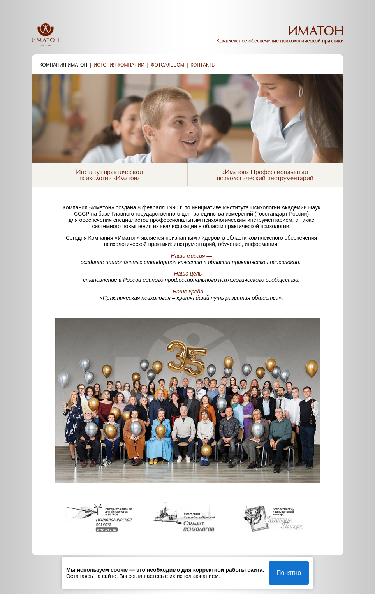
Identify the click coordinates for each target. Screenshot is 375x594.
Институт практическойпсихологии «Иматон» (109, 175)
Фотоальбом (167, 65)
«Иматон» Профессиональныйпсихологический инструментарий (265, 175)
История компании (119, 65)
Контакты (203, 65)
